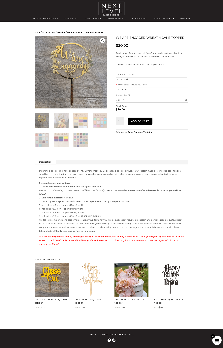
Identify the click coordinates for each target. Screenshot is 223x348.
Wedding (61, 32)
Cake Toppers (48, 32)
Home (38, 32)
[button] (102, 40)
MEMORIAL (185, 18)
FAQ (131, 334)
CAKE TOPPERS (92, 18)
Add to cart (140, 121)
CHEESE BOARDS (115, 18)
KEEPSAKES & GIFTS (163, 18)
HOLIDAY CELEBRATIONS (44, 18)
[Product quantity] (120, 121)
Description (45, 162)
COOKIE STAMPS (139, 18)
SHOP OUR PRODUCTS (114, 334)
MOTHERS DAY (71, 18)
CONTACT (94, 334)
